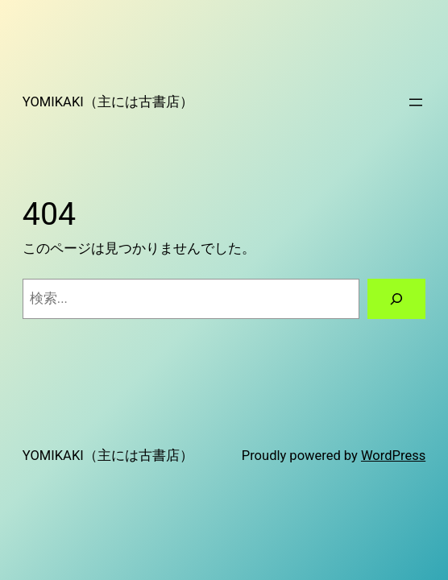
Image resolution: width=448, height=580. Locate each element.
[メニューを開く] (415, 102)
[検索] (396, 299)
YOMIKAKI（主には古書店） (108, 102)
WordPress (393, 455)
